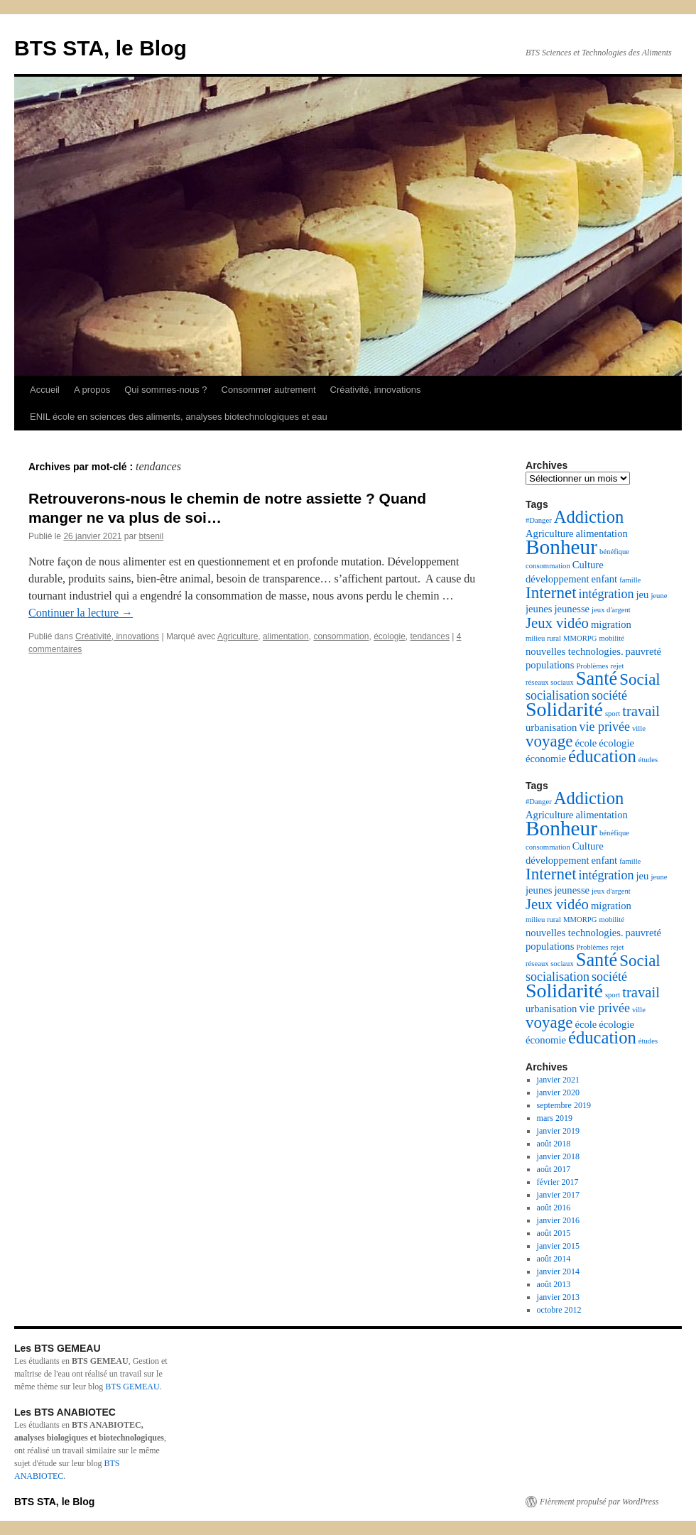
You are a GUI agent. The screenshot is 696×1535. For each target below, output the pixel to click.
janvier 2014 (558, 1271)
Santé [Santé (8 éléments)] (597, 678)
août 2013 (554, 1284)
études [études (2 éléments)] (648, 760)
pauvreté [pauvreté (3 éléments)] (643, 651)
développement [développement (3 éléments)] (557, 579)
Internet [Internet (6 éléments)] (551, 593)
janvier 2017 (558, 1195)
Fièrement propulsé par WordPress (599, 1502)
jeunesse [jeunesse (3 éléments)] (571, 608)
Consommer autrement (269, 389)
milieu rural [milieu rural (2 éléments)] (543, 638)
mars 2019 (554, 1118)
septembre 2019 (564, 1105)
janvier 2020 (558, 1092)
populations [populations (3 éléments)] (550, 665)
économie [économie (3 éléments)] (546, 758)
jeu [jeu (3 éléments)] (642, 594)
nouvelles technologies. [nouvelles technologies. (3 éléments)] (575, 651)
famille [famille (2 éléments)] (630, 580)
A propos (92, 389)
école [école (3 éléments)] (586, 743)
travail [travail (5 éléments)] (641, 711)
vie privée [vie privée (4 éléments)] (604, 727)
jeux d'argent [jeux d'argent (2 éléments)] (611, 610)
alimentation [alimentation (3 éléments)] (602, 533)
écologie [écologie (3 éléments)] (616, 743)
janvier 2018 (558, 1156)
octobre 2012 (559, 1310)
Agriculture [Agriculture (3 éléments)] (550, 533)
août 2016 (554, 1208)
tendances (430, 636)
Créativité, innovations (375, 389)
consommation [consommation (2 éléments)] (548, 566)
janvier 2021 (558, 1080)
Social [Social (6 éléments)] (639, 679)
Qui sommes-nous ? (165, 389)
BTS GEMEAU (132, 1387)
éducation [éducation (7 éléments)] (602, 756)
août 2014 (554, 1259)
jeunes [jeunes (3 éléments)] (539, 608)
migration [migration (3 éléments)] (611, 624)
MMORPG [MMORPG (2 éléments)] (580, 638)
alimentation (286, 636)
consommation (341, 636)
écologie (390, 636)
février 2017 (558, 1182)
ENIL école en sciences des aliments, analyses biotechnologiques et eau (178, 416)
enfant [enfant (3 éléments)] (605, 579)
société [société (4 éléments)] (609, 695)
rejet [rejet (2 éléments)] (617, 666)
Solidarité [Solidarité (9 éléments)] (564, 709)
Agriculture (237, 636)
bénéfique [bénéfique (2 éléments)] (614, 551)
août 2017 (554, 1169)
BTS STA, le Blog (100, 48)
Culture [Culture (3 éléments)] (588, 564)
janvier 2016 (558, 1220)
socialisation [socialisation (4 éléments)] (557, 695)
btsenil (150, 536)
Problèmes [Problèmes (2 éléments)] (592, 666)
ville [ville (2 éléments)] (639, 728)
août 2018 (554, 1144)
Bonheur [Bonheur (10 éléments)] (561, 547)
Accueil (45, 389)
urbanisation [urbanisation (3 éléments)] (551, 727)
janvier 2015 (558, 1246)
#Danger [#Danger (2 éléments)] (539, 520)
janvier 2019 (558, 1131)
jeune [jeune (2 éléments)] (659, 596)
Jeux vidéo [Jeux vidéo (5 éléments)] (557, 623)
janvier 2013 (558, 1297)
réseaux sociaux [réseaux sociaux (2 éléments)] (550, 682)
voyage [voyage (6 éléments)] (549, 741)
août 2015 (554, 1233)
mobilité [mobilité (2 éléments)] (611, 638)
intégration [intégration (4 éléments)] (606, 594)
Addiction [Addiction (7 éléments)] (589, 516)
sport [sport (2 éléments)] (612, 713)
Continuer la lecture (80, 613)
